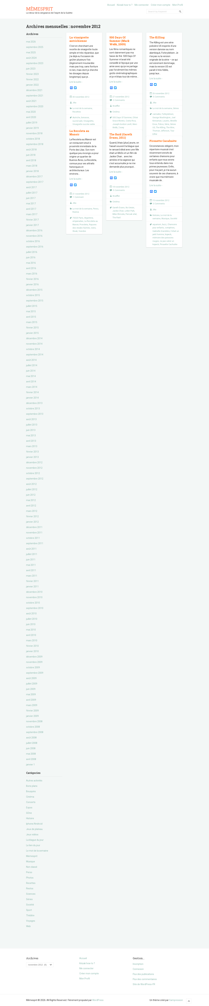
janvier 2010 (32, 651)
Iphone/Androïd (34, 823)
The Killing (157, 37)
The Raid (117, 217)
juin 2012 (30, 495)
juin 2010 (30, 624)
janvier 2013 (32, 457)
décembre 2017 (34, 176)
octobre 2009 (33, 667)
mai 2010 (31, 629)
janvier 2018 (32, 171)
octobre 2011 (33, 538)
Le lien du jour (33, 845)
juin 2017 (30, 198)
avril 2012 (31, 505)
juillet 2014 (31, 365)
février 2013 (32, 451)
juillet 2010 (31, 619)
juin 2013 (30, 430)
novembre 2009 (34, 662)
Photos (29, 877)
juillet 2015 (31, 306)
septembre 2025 (34, 47)
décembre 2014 (34, 338)
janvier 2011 (32, 586)
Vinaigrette (88, 121)
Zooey (121, 127)
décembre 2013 (34, 403)
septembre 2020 (34, 106)
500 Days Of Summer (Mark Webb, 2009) (119, 41)
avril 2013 (31, 441)
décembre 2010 (34, 592)
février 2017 (32, 219)
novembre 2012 (34, 468)
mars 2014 (31, 387)
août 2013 (31, 419)
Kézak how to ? (124, 5)
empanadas (77, 221)
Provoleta (84, 224)
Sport (29, 910)
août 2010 (31, 613)
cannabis (157, 114)
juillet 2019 (31, 122)
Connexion (138, 969)
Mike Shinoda (119, 214)
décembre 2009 (34, 656)
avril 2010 (31, 635)
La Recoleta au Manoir (79, 132)
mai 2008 (31, 753)
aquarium (157, 224)
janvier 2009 (32, 716)
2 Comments (119, 100)
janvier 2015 (32, 333)
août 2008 (31, 737)
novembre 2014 (34, 343)
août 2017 (31, 187)
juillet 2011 (31, 554)
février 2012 (32, 516)
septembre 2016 (34, 246)
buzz (164, 224)
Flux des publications (143, 974)
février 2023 (32, 74)
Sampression (176, 1000)
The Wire (170, 127)
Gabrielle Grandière (161, 231)
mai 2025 (31, 52)
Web (28, 926)
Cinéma (30, 796)
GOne (29, 813)
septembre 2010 (34, 608)
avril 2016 (31, 268)
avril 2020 (31, 117)
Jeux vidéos (32, 834)
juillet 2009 (31, 683)
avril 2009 (31, 700)
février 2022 (32, 79)
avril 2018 (31, 160)
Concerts (30, 802)
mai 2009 (31, 694)
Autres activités (34, 780)
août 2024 (31, 58)
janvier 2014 (32, 397)
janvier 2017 (32, 225)
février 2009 (32, 710)
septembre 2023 (34, 63)
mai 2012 (31, 500)
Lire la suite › (75, 82)
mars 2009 (31, 705)
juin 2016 (30, 257)
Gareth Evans (119, 207)
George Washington (161, 117)
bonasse (85, 117)
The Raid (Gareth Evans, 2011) (120, 136)
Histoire (30, 818)
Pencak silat (131, 214)
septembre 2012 (34, 478)
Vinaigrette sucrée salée (83, 124)
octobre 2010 (33, 602)
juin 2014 (30, 370)
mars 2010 (31, 640)
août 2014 (31, 360)
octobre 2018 (33, 138)
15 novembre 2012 (161, 200)
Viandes (82, 231)
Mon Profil (177, 5)
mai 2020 (31, 112)
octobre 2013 (33, 408)
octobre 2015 (33, 295)
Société (30, 904)
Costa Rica (131, 121)
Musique (30, 861)
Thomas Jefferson (161, 131)
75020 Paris (77, 218)
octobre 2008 (33, 726)
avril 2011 (31, 570)
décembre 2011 (34, 527)
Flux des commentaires (145, 979)
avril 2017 (31, 209)
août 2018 (31, 149)
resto (93, 228)
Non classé (31, 867)
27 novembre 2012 (121, 97)
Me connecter (142, 5)
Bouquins (31, 791)
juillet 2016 (31, 252)
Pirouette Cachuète (168, 244)
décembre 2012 (34, 462)
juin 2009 (30, 689)
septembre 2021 (34, 95)
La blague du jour (35, 840)
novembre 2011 (34, 532)
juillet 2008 (31, 743)
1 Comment (78, 197)
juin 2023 (30, 68)
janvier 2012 (32, 521)
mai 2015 (31, 311)
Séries (29, 899)
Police (161, 124)
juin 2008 (30, 748)
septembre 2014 (34, 354)
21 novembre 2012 (80, 194)
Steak (75, 231)
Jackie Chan (118, 211)
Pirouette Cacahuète (163, 141)
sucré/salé (77, 121)
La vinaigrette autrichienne (79, 39)
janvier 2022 (32, 85)
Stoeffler (116, 106)
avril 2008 (31, 759)
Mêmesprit (39, 9)
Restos (29, 888)
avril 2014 (31, 381)
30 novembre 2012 (80, 97)
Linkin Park (129, 211)
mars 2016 (31, 273)
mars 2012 (31, 511)
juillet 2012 (31, 489)
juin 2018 (30, 155)
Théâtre (30, 915)
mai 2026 (31, 41)
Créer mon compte (160, 5)
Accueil (111, 5)
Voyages (30, 921)
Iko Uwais (130, 207)
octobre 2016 (33, 241)
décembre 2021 (34, 90)
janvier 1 (30, 764)
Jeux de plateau (34, 829)
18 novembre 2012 (121, 187)
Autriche (76, 117)
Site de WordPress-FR (144, 984)
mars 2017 (31, 214)
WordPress (98, 1000)
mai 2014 (31, 376)
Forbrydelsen (167, 114)
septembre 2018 (34, 144)
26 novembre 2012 (161, 93)
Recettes (30, 883)
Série (167, 124)
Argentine (88, 218)
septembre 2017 (34, 182)
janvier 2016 (32, 284)
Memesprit (31, 856)
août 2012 (31, 484)
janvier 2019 (32, 128)
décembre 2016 (34, 230)
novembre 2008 (34, 721)
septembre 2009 (34, 673)
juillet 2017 (31, 192)
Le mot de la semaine (37, 850)
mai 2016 (31, 263)
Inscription (138, 964)
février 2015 (32, 327)
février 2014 (32, 392)
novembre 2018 (34, 133)
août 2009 (31, 678)
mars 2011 (31, 575)
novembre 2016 (34, 236)
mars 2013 (31, 446)
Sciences (30, 894)
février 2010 (32, 646)
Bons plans (31, 786)
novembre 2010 (34, 597)
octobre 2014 (33, 349)
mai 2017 (31, 203)
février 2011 (32, 581)
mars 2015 (31, 322)
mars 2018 (31, 165)
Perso (29, 872)
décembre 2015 (34, 290)
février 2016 (32, 279)
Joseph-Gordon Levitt (122, 124)
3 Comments (159, 204)
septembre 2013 (34, 414)
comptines (170, 228)
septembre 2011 (34, 543)
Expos (29, 807)
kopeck (168, 234)
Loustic (166, 121)
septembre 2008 (34, 732)
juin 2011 (30, 559)
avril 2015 (31, 316)
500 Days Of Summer (122, 117)
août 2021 (31, 101)
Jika (74, 103)
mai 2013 (31, 435)
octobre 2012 (33, 473)
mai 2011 (31, 565)
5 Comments (159, 97)
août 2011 (31, 548)
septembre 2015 (34, 300)
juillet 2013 (31, 424)
